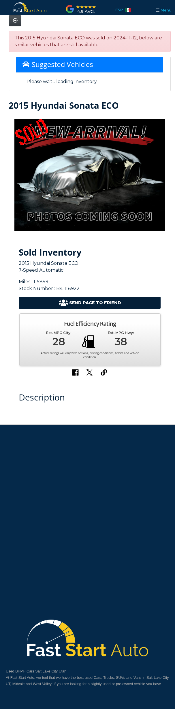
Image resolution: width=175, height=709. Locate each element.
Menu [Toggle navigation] (163, 10)
